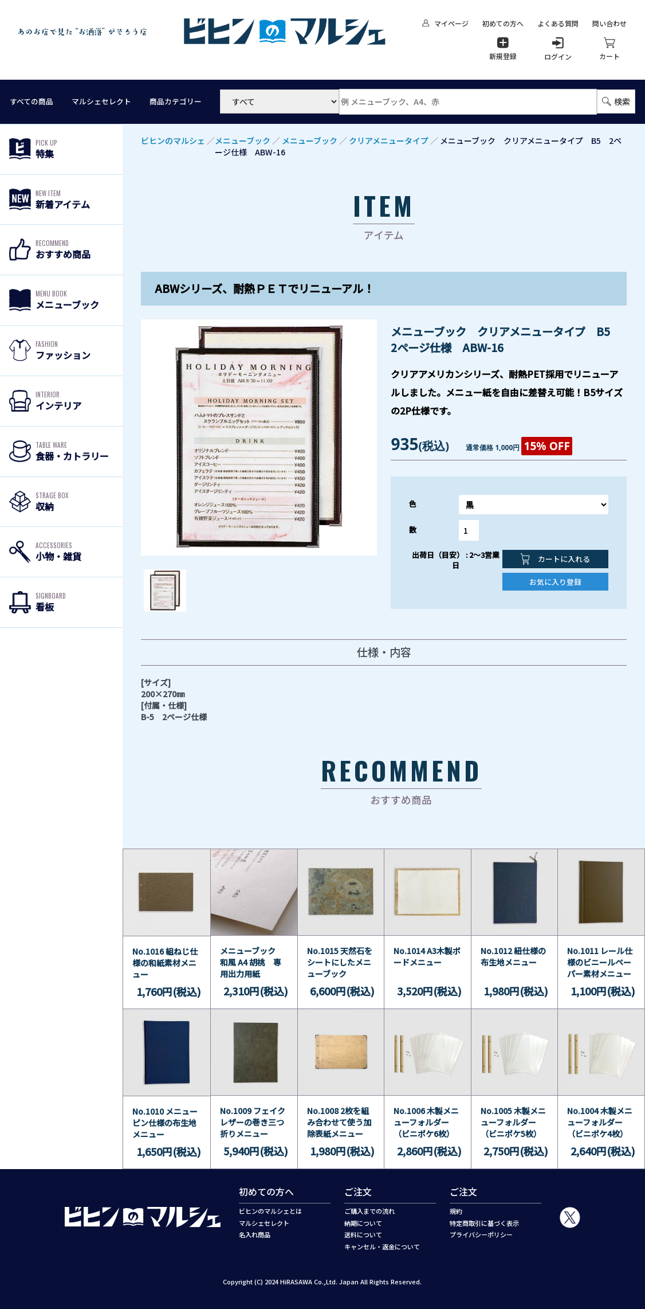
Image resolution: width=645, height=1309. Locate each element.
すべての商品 (31, 101)
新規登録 (503, 48)
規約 (456, 1211)
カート (609, 48)
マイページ (445, 23)
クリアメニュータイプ (388, 140)
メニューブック (242, 140)
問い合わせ (609, 23)
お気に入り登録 (555, 581)
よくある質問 (558, 23)
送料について (363, 1234)
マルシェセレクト (101, 101)
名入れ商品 (254, 1234)
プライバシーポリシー (481, 1234)
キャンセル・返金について (382, 1246)
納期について (363, 1223)
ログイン (558, 49)
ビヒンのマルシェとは (270, 1211)
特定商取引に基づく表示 (484, 1223)
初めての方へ (503, 23)
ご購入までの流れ (369, 1211)
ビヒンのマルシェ (173, 140)
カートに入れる (555, 559)
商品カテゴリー (176, 101)
